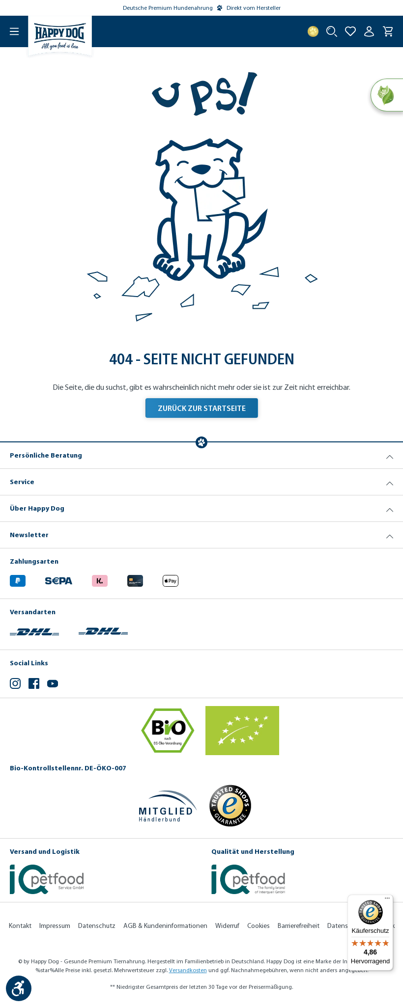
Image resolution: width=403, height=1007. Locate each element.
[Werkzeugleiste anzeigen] (18, 988)
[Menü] (10, 31)
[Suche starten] (331, 31)
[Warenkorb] (387, 31)
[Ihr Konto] (369, 31)
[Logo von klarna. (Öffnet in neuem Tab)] (100, 579)
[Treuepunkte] (313, 31)
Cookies (258, 926)
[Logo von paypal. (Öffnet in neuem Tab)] (18, 579)
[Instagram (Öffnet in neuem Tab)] (15, 684)
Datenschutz (96, 926)
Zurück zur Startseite (202, 408)
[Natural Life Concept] (386, 95)
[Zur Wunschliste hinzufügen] (350, 31)
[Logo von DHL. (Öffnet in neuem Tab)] (34, 630)
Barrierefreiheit (298, 926)
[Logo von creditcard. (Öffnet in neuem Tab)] (135, 579)
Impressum (54, 926)
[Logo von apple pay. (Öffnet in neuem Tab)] (170, 579)
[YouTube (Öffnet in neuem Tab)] (52, 684)
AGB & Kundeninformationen (165, 926)
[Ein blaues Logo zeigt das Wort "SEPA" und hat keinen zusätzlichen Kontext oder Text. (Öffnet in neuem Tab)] (58, 579)
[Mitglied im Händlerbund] (168, 805)
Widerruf (227, 926)
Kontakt (20, 926)
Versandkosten (188, 970)
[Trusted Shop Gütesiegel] (230, 805)
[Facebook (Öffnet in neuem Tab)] (34, 684)
